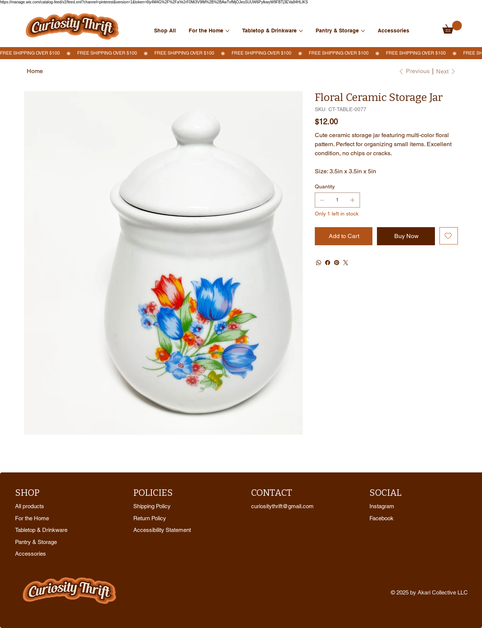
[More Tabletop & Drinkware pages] (301, 31)
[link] (452, 27)
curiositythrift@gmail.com (282, 506)
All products (29, 506)
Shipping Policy (152, 506)
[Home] (35, 71)
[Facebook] (327, 262)
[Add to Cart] (344, 236)
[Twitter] (345, 262)
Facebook (381, 518)
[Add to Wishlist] (448, 235)
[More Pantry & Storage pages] (363, 31)
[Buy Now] (406, 236)
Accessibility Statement (162, 530)
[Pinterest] (336, 262)
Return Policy (149, 518)
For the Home (32, 518)
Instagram (381, 506)
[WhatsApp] (318, 262)
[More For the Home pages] (227, 31)
